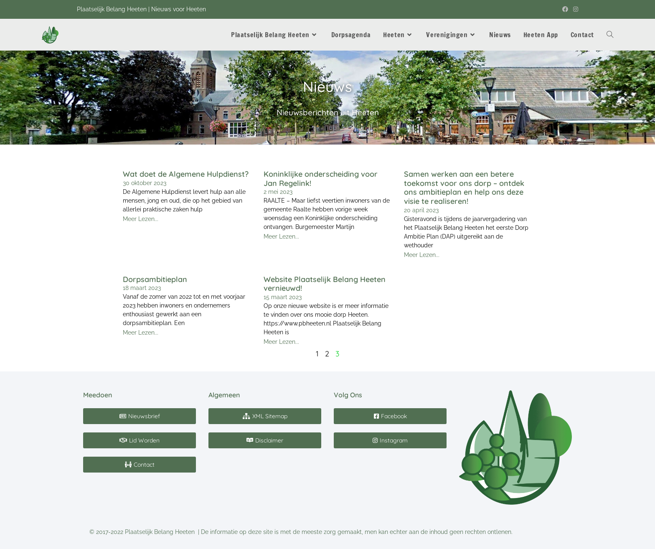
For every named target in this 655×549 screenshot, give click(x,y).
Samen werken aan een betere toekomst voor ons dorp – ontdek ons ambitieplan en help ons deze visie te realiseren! (464, 187)
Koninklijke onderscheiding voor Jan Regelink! (321, 178)
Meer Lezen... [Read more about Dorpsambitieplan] (140, 332)
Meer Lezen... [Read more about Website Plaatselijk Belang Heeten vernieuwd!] (281, 341)
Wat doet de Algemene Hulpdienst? (186, 174)
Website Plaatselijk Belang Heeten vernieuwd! (325, 283)
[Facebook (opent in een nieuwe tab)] (565, 9)
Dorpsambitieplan (155, 279)
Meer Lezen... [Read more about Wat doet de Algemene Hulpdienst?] (140, 219)
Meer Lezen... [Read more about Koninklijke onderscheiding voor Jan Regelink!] (281, 236)
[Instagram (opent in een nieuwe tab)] (574, 9)
